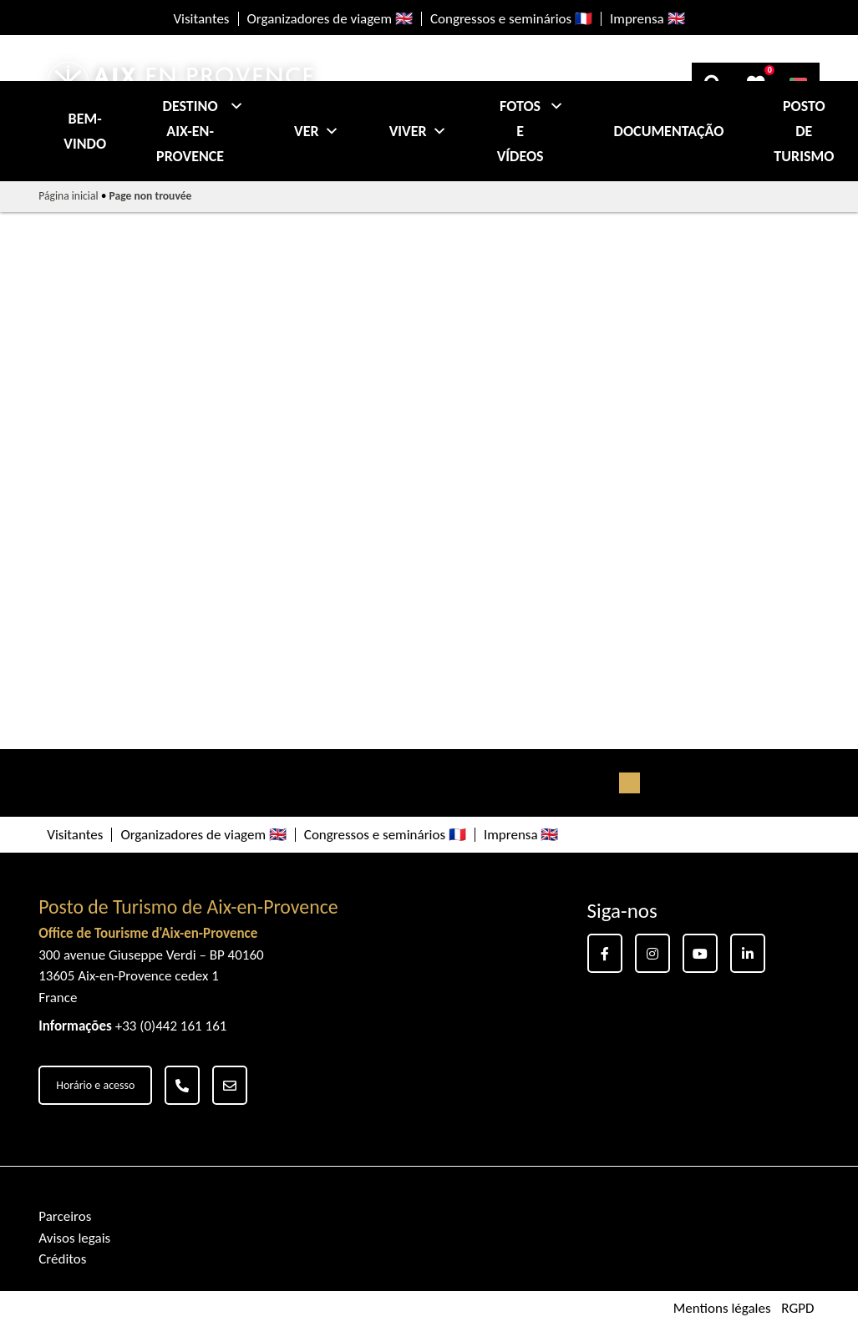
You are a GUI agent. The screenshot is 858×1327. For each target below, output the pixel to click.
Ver (316, 131)
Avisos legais (74, 1238)
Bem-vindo (84, 131)
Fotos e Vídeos (530, 131)
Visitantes (201, 19)
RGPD (797, 1309)
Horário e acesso (95, 1085)
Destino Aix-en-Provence (200, 131)
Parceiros (64, 1216)
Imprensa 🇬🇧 (647, 19)
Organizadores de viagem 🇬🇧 (330, 19)
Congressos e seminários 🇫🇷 (511, 19)
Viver (418, 131)
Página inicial (68, 196)
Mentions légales (722, 1309)
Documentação (669, 131)
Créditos (62, 1259)
